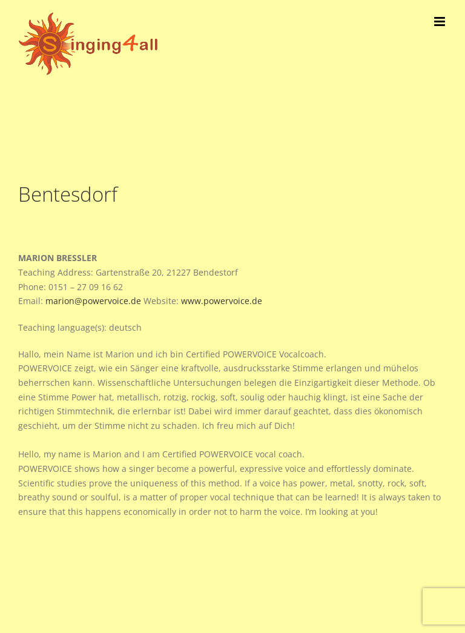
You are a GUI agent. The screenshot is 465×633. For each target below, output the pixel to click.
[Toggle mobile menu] (440, 21)
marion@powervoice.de (93, 301)
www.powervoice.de (221, 301)
